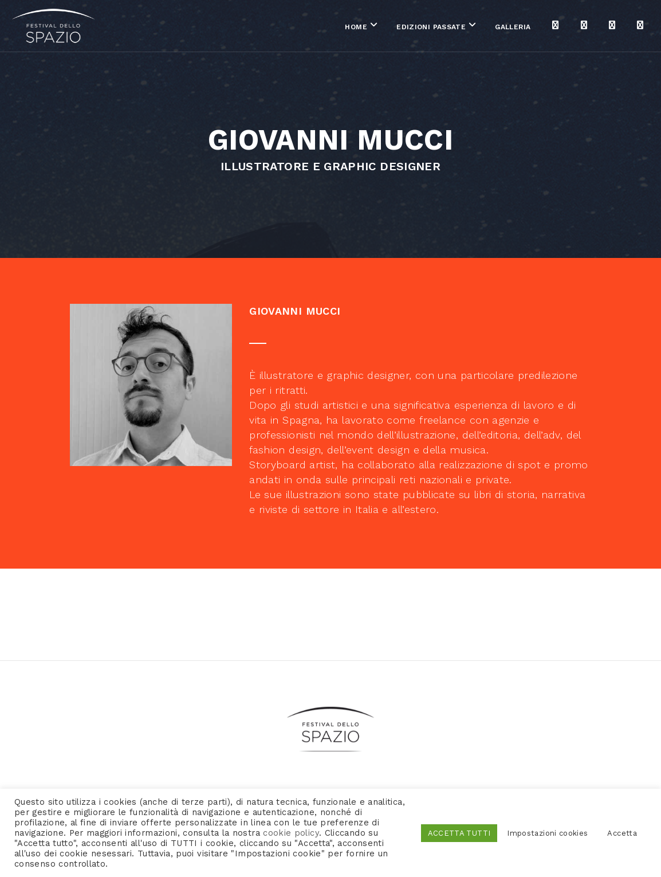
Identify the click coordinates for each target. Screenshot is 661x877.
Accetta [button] (622, 833)
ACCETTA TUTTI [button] (459, 833)
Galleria (452, 28)
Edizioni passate (369, 28)
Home (295, 28)
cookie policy (291, 833)
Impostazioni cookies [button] (547, 833)
